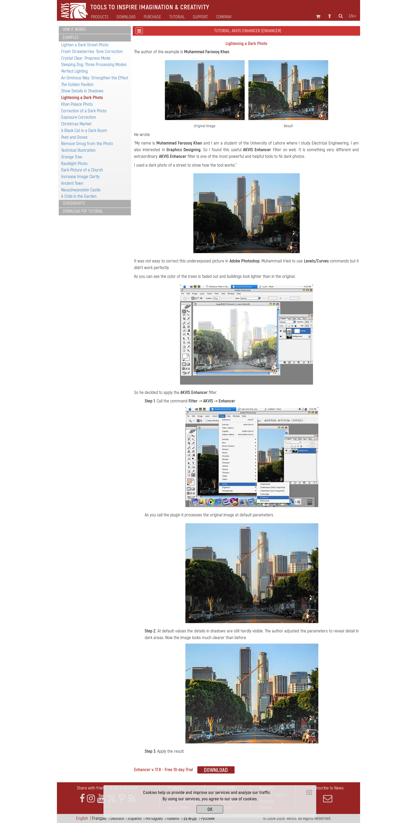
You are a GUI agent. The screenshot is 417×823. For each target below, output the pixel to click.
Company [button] (224, 17)
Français (99, 818)
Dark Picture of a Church (82, 170)
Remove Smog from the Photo (87, 143)
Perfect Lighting (74, 71)
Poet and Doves (74, 137)
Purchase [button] (152, 17)
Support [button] (200, 17)
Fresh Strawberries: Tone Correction (92, 51)
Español (134, 818)
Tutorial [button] (177, 17)
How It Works (74, 29)
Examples (70, 37)
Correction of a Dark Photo (84, 111)
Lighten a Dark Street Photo (85, 45)
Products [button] (100, 17)
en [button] (352, 16)
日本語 (190, 818)
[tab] (95, 30)
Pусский (208, 818)
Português (154, 818)
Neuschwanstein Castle (81, 190)
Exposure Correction (78, 117)
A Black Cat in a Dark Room (84, 130)
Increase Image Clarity (80, 176)
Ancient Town (72, 183)
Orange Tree (71, 157)
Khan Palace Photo (77, 104)
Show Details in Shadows (82, 91)
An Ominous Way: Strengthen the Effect (94, 78)
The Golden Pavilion (77, 84)
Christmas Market (76, 124)
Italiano (173, 818)
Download (126, 17)
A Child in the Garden (79, 196)
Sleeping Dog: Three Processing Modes (94, 64)
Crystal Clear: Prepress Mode (85, 58)
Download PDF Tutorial (83, 211)
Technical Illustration (78, 150)
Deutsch (117, 818)
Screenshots (74, 203)
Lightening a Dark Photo (82, 97)
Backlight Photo (74, 163)
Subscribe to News (328, 794)
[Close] (309, 792)
